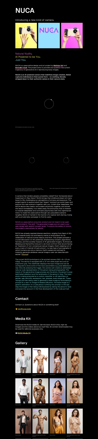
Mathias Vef (58, 65)
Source (25, 254)
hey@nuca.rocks (24, 309)
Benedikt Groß (21, 68)
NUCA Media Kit (24, 333)
